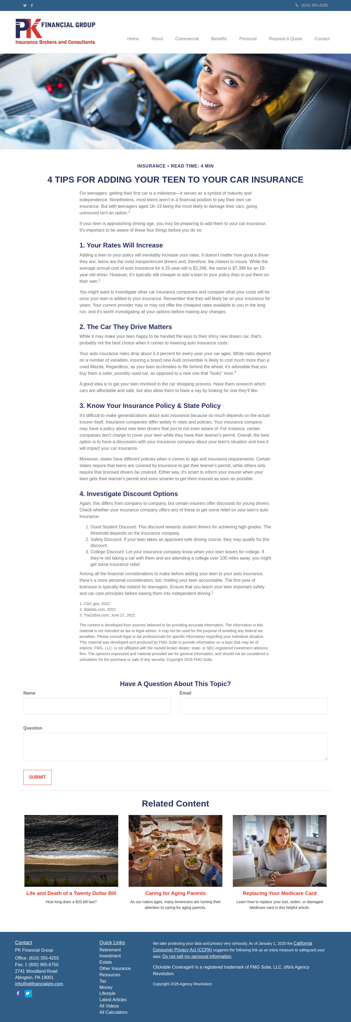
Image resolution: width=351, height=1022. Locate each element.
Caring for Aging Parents (175, 893)
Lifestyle (108, 993)
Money (106, 987)
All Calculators (114, 1012)
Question (32, 728)
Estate (106, 962)
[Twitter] (25, 5)
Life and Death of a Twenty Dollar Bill (71, 893)
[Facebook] (32, 5)
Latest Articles (113, 999)
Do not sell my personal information (197, 956)
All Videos (109, 1006)
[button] (150, 32)
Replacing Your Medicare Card (280, 893)
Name (29, 693)
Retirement (110, 950)
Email (185, 693)
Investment (110, 956)
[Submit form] (37, 777)
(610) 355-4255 (312, 5)
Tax (103, 981)
